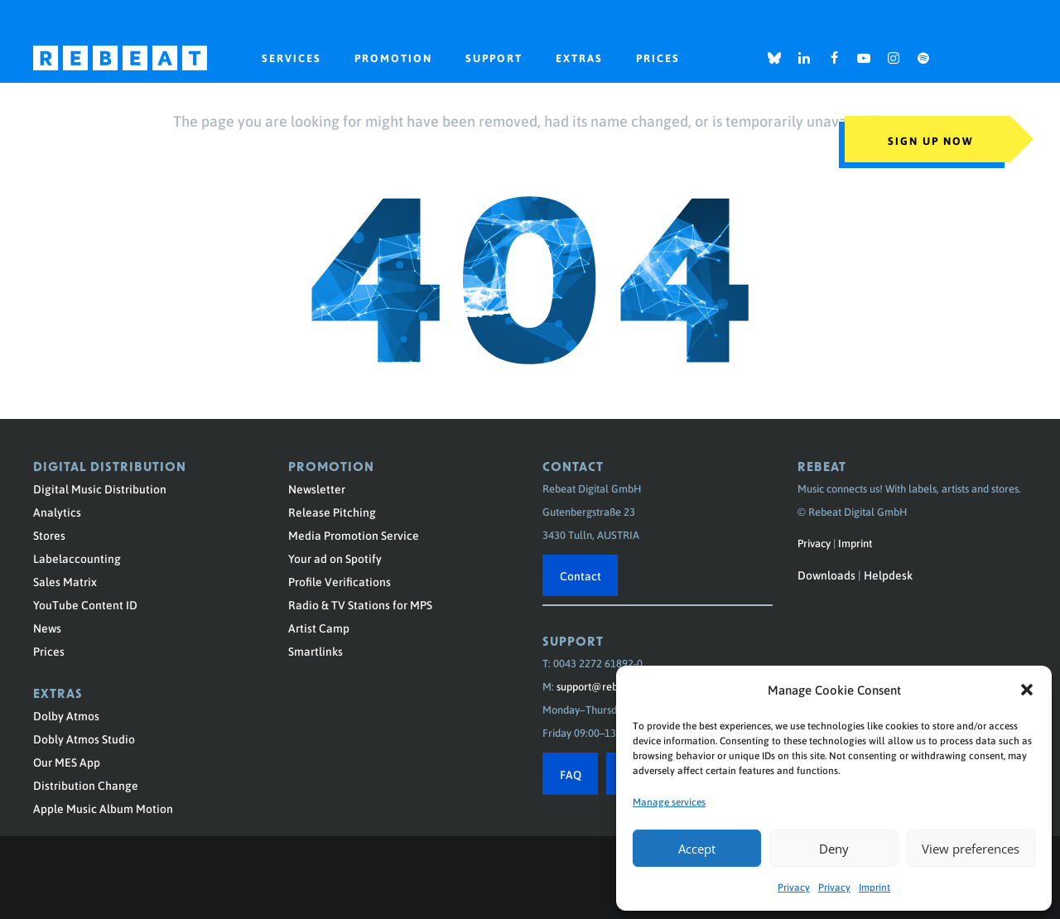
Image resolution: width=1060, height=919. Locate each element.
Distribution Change (85, 784)
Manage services (669, 801)
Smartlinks (315, 650)
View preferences (970, 848)
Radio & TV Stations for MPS (360, 604)
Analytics (57, 511)
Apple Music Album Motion (103, 808)
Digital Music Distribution (99, 488)
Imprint (874, 886)
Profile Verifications (339, 581)
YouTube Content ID (85, 604)
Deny (834, 848)
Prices (49, 650)
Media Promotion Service (353, 534)
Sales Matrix (65, 581)
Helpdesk (888, 574)
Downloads (826, 574)
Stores (49, 534)
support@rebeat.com (605, 686)
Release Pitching (332, 511)
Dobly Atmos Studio (84, 738)
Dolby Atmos (66, 715)
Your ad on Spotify (335, 558)
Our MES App (66, 761)
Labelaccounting (77, 558)
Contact (580, 575)
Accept (697, 848)
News (47, 627)
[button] (1027, 689)
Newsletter (316, 488)
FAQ (570, 774)
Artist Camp (318, 627)
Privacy (794, 886)
